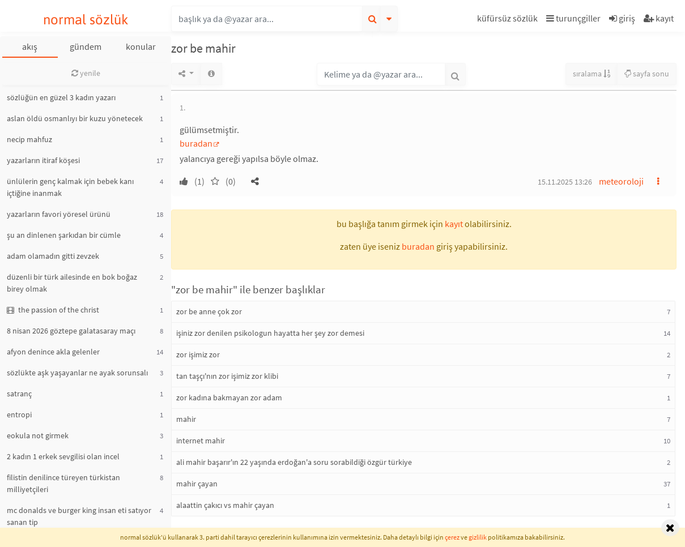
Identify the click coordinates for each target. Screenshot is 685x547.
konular (141, 46)
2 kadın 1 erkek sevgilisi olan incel (63, 456)
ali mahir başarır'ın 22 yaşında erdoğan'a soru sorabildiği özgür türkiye (294, 462)
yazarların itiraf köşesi (43, 160)
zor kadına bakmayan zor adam (229, 397)
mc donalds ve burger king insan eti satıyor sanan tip (79, 516)
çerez (452, 537)
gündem (85, 46)
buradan (196, 143)
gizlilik (478, 537)
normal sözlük (86, 19)
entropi (19, 414)
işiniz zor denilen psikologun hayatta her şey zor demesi (270, 333)
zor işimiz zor (198, 354)
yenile (85, 73)
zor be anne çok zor (209, 311)
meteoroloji (621, 181)
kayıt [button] (454, 223)
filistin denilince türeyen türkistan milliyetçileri (63, 483)
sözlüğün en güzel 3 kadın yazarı (61, 97)
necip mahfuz (29, 139)
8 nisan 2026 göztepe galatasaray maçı (71, 331)
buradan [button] (418, 246)
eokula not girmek (38, 435)
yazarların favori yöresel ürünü (58, 214)
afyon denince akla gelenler (53, 352)
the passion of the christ (53, 310)
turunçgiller (573, 18)
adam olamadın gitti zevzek (53, 256)
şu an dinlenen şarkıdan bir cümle (64, 235)
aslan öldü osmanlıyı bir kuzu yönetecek (75, 118)
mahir (186, 419)
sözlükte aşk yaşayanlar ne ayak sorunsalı (77, 372)
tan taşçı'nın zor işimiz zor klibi (227, 376)
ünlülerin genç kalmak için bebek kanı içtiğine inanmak (70, 187)
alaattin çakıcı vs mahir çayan (225, 505)
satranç (19, 393)
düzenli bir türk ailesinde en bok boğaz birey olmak (72, 283)
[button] (509, 20)
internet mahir (200, 440)
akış (29, 46)
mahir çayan (197, 483)
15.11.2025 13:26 (565, 182)
